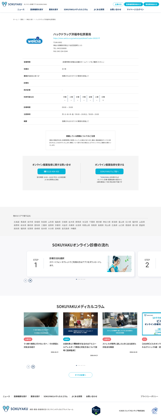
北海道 (16, 221)
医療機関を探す (36, 9)
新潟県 (114, 221)
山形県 (51, 221)
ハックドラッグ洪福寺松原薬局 (46, 19)
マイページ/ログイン (135, 9)
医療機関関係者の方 (133, 4)
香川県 (135, 225)
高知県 (16, 228)
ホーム (15, 19)
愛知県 (37, 225)
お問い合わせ (115, 9)
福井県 (135, 221)
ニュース (20, 9)
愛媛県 (142, 225)
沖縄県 (73, 228)
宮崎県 (58, 228)
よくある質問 (99, 9)
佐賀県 (30, 228)
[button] (33, 367)
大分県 (51, 228)
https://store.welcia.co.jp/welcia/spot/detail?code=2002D (75, 38)
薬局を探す (53, 9)
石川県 (128, 221)
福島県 (58, 221)
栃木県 (71, 221)
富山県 (121, 221)
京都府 (58, 225)
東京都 (99, 221)
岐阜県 (23, 225)
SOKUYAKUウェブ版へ (109, 171)
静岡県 (30, 225)
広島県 (114, 225)
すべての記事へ (80, 375)
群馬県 (78, 221)
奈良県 (78, 225)
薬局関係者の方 (151, 4)
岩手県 (30, 221)
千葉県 (92, 221)
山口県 (121, 225)
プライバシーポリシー (149, 396)
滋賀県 (51, 225)
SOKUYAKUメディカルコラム (76, 9)
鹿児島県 (65, 228)
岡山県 (107, 225)
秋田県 (44, 221)
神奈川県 (29, 19)
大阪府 (64, 225)
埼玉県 (85, 221)
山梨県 (142, 221)
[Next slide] (30, 280)
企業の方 (118, 4)
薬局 (22, 19)
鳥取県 (94, 225)
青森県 (23, 221)
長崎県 (37, 228)
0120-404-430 (53, 171)
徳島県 (128, 225)
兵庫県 (71, 225)
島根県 (101, 225)
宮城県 (37, 221)
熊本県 (44, 228)
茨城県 (64, 221)
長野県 (16, 225)
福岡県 (23, 228)
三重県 (44, 225)
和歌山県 (86, 225)
